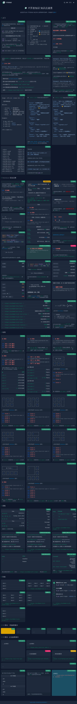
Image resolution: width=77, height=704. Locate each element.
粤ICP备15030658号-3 (42, 702)
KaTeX (61, 327)
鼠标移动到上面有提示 (58, 234)
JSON (31, 141)
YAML (43, 141)
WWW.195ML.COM (34, 702)
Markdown (62, 369)
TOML (47, 141)
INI (28, 143)
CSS (46, 237)
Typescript (34, 143)
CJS (31, 143)
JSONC (35, 141)
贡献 (54, 12)
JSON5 (40, 141)
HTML (37, 297)
